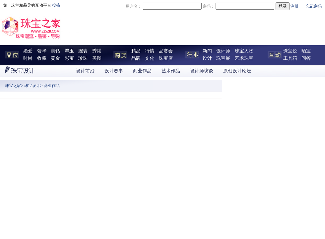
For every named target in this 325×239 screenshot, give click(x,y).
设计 (207, 58)
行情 (149, 50)
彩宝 (69, 58)
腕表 (83, 50)
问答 (306, 58)
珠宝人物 (244, 50)
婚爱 (27, 50)
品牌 (136, 58)
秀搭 (96, 50)
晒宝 (306, 50)
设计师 (223, 50)
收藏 (41, 58)
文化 (149, 58)
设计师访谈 (201, 70)
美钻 (55, 50)
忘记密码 (314, 6)
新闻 (207, 50)
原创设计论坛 (237, 70)
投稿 (56, 5)
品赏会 (166, 50)
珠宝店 (166, 58)
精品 (136, 50)
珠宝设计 (32, 85)
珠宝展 (223, 58)
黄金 (55, 58)
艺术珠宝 (244, 58)
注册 (294, 6)
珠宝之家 (13, 85)
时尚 (27, 58)
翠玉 (69, 50)
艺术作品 (171, 70)
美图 (96, 58)
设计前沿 (85, 70)
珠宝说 (290, 50)
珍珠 (83, 58)
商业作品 (142, 70)
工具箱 (290, 58)
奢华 (41, 50)
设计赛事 (113, 70)
